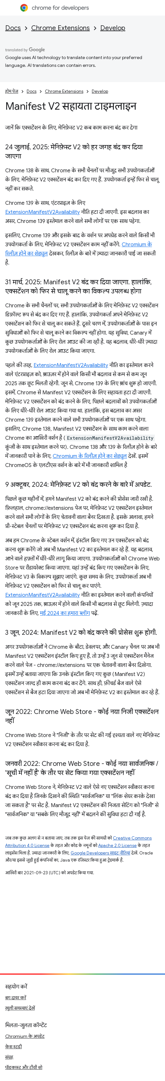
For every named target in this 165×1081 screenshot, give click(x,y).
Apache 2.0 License (117, 845)
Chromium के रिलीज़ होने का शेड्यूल (90, 456)
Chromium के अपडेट (25, 1036)
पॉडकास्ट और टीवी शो (23, 1067)
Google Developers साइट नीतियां (100, 853)
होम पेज (11, 91)
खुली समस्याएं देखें (20, 1008)
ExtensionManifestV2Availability (42, 212)
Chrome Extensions (60, 28)
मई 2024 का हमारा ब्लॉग (65, 613)
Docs (13, 28)
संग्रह (9, 1057)
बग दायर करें (15, 998)
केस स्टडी (13, 1047)
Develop (112, 28)
